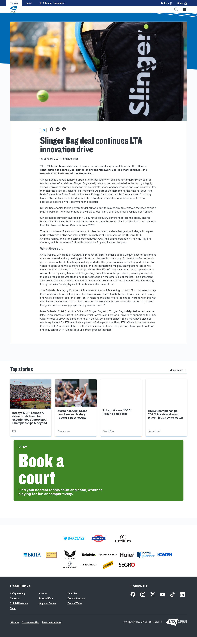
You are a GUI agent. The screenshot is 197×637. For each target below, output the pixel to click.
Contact (43, 593)
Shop (13, 608)
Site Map (14, 622)
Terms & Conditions (51, 622)
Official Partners (19, 603)
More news (178, 370)
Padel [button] (29, 3)
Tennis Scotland (76, 598)
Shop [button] (182, 3)
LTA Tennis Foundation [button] (52, 3)
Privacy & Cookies (30, 622)
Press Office (46, 598)
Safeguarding (17, 593)
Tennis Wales (74, 603)
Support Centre (47, 603)
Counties (72, 593)
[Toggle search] (176, 9)
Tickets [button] (167, 3)
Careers (14, 598)
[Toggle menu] (184, 9)
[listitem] (73, 538)
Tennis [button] (14, 3)
